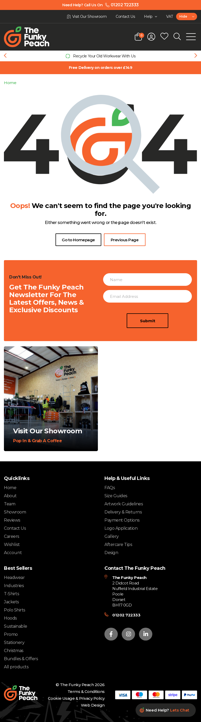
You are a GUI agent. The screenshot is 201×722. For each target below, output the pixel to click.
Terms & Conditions (86, 691)
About (10, 495)
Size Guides (115, 495)
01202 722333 (126, 614)
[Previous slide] (5, 56)
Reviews (12, 520)
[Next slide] (195, 56)
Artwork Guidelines (123, 503)
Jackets (11, 601)
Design (111, 552)
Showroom (15, 512)
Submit (147, 320)
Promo (11, 634)
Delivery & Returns (123, 512)
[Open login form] (151, 37)
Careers (11, 536)
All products (16, 666)
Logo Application (120, 528)
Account (13, 552)
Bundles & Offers (21, 658)
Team (9, 503)
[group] (100, 56)
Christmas (13, 650)
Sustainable (15, 626)
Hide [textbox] (183, 16)
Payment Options (121, 520)
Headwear (14, 577)
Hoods (10, 618)
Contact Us (15, 528)
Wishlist (12, 544)
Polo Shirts (14, 610)
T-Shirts (11, 593)
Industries (14, 585)
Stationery (14, 642)
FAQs (109, 487)
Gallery (111, 536)
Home (10, 82)
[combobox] (186, 16)
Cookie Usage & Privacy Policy (76, 698)
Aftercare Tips (118, 544)
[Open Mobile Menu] (191, 37)
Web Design (93, 705)
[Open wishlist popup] (164, 37)
